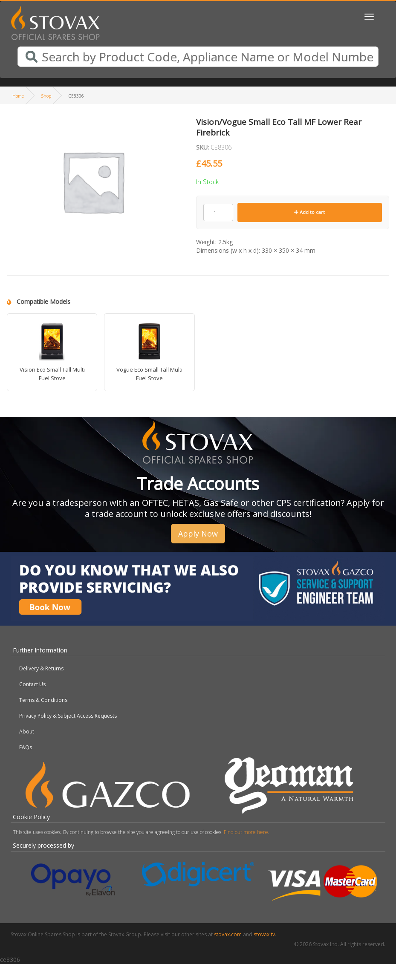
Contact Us (32, 684)
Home (18, 96)
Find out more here (246, 832)
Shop (46, 96)
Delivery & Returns (41, 668)
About (26, 731)
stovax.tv (264, 934)
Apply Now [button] (198, 533)
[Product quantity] (218, 213)
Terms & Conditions (43, 700)
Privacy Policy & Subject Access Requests (68, 715)
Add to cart (309, 212)
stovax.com (228, 934)
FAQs (25, 747)
